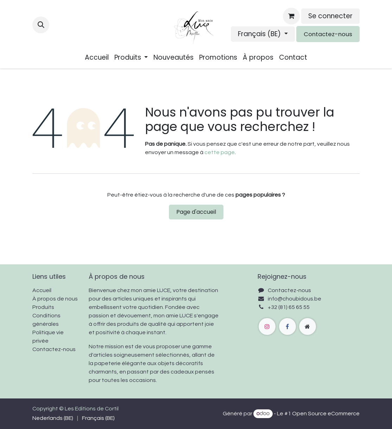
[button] (40, 24)
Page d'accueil (196, 212)
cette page (219, 152)
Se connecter (330, 16)
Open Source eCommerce (326, 413)
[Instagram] (267, 326)
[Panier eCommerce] (291, 16)
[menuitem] (97, 58)
